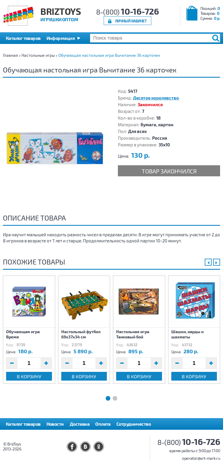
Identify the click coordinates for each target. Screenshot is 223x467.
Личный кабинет (131, 21)
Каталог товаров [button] (23, 38)
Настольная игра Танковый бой (132, 334)
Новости (55, 424)
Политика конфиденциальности (40, 435)
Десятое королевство (156, 97)
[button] (63, 38)
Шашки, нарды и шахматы (187, 334)
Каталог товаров (23, 424)
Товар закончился (169, 171)
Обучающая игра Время (23, 334)
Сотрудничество (133, 424)
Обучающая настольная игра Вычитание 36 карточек (109, 55)
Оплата (103, 424)
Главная (10, 55)
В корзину (29, 376)
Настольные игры (38, 55)
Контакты (90, 435)
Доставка (80, 424)
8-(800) (127, 12)
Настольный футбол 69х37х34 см (80, 334)
